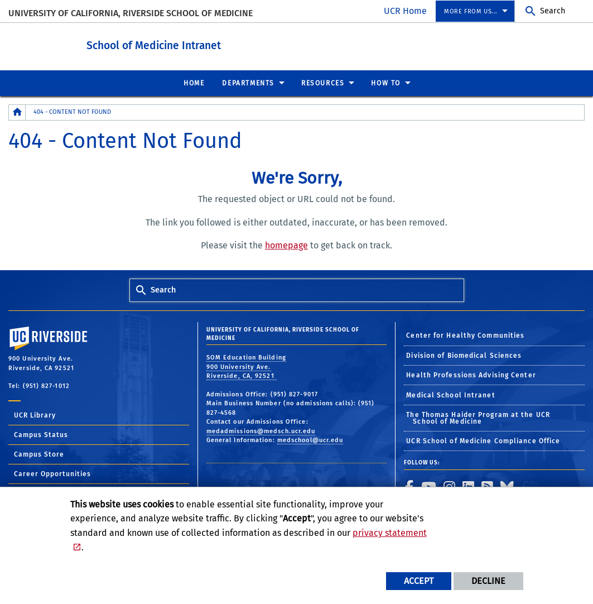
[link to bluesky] (507, 486)
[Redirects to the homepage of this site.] (17, 111)
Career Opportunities (52, 473)
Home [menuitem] (194, 83)
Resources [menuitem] (322, 83)
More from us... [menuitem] (471, 11)
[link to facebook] (409, 486)
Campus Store (39, 454)
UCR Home (405, 11)
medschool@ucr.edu (310, 439)
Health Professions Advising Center (471, 374)
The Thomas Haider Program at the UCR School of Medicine (478, 417)
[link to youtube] (429, 486)
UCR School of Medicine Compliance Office (483, 440)
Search (552, 11)
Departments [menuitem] (248, 83)
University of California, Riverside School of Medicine (130, 13)
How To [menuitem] (386, 83)
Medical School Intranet (450, 395)
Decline (488, 581)
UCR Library (35, 415)
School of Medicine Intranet (184, 43)
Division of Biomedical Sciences (464, 355)
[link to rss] (487, 486)
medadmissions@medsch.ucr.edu (261, 430)
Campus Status (41, 434)
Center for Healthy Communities (465, 335)
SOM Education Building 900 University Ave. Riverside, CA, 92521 (246, 366)
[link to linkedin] (468, 486)
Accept (418, 581)
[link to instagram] (449, 486)
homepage (286, 244)
